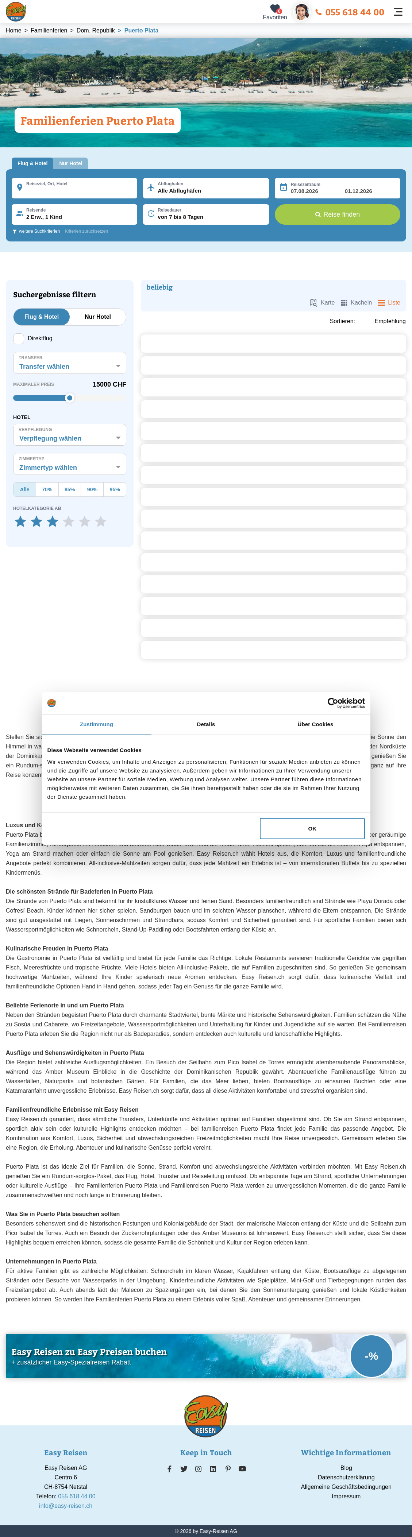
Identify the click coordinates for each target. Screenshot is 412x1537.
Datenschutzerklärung (346, 1477)
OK (312, 828)
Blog (346, 1468)
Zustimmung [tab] (96, 724)
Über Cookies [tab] (316, 724)
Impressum (346, 1496)
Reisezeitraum (305, 184)
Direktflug (33, 338)
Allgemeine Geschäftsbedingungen (346, 1487)
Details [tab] (206, 724)
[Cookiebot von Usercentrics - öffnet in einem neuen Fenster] (333, 703)
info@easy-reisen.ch (65, 1506)
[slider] (69, 398)
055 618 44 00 (349, 12)
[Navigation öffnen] (398, 11)
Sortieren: (342, 321)
